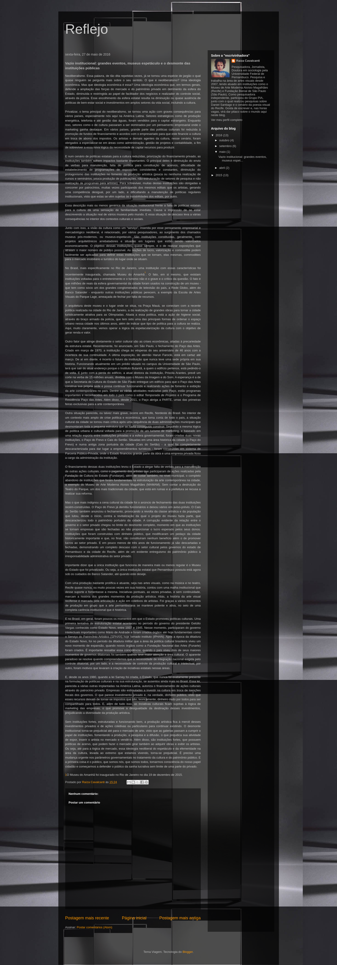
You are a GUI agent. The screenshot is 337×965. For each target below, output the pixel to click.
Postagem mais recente (87, 918)
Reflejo (86, 29)
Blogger (188, 952)
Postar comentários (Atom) (94, 927)
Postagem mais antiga (180, 918)
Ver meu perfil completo (227, 120)
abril (222, 168)
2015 (219, 175)
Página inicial (134, 918)
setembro (225, 146)
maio (223, 151)
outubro (224, 140)
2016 (219, 135)
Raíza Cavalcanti (248, 60)
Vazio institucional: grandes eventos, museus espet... (242, 158)
